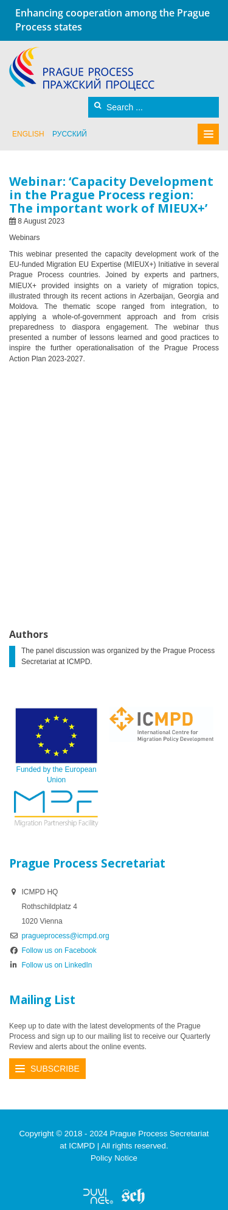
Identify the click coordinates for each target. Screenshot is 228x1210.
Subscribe (55, 1069)
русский (69, 134)
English (28, 134)
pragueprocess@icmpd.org (65, 936)
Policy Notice (114, 1157)
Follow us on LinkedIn (50, 965)
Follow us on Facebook (53, 950)
